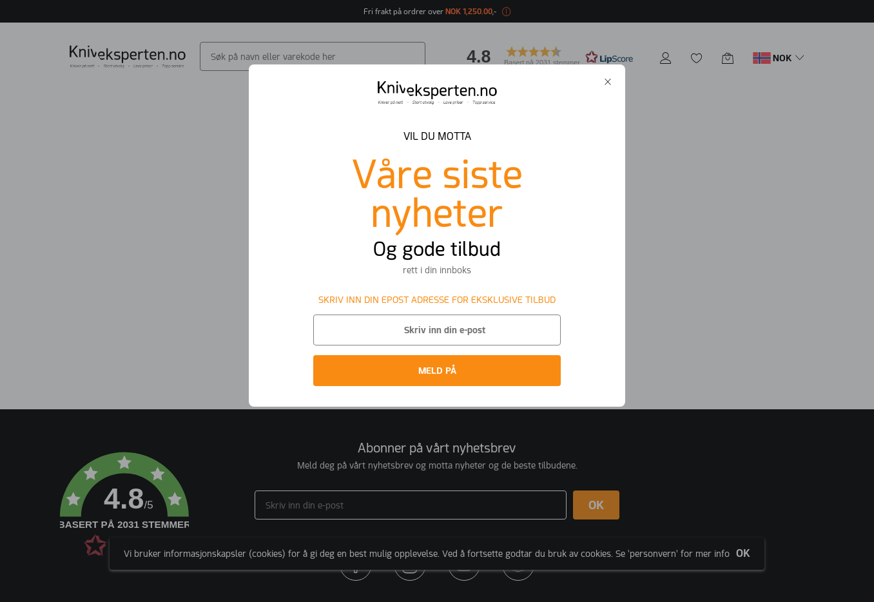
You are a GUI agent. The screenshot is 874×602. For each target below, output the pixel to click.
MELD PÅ (437, 370)
